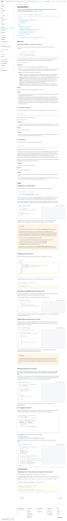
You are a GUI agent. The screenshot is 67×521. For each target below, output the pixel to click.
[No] (13, 519)
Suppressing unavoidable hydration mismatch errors (29, 29)
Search (23, 1)
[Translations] (63, 1)
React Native (59, 511)
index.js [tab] (20, 205)
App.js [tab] (28, 205)
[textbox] (29, 212)
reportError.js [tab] (24, 444)
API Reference (19, 4)
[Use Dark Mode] (60, 1)
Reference (48, 1)
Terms (58, 514)
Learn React (29, 508)
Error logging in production (24, 33)
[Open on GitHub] (65, 1)
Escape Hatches (29, 517)
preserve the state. (34, 377)
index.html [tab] (24, 205)
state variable (49, 323)
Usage (19, 24)
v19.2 (4, 1)
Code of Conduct (49, 510)
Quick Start (28, 510)
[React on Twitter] (58, 517)
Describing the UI (29, 513)
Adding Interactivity (30, 514)
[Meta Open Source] (21, 508)
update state (45, 403)
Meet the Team (49, 511)
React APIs (38, 510)
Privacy (58, 513)
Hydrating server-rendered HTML (25, 26)
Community (53, 1)
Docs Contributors (49, 513)
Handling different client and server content (27, 30)
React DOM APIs (39, 511)
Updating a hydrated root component (26, 32)
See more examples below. (22, 62)
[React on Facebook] (57, 517)
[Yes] (11, 519)
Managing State (29, 516)
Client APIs (26, 4)
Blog (57, 1)
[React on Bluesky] (60, 517)
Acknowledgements (50, 514)
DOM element (25, 67)
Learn (44, 1)
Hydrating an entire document (25, 28)
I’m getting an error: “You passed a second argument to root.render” (32, 37)
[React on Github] (61, 517)
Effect (30, 324)
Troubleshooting (21, 35)
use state (48, 222)
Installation (28, 511)
